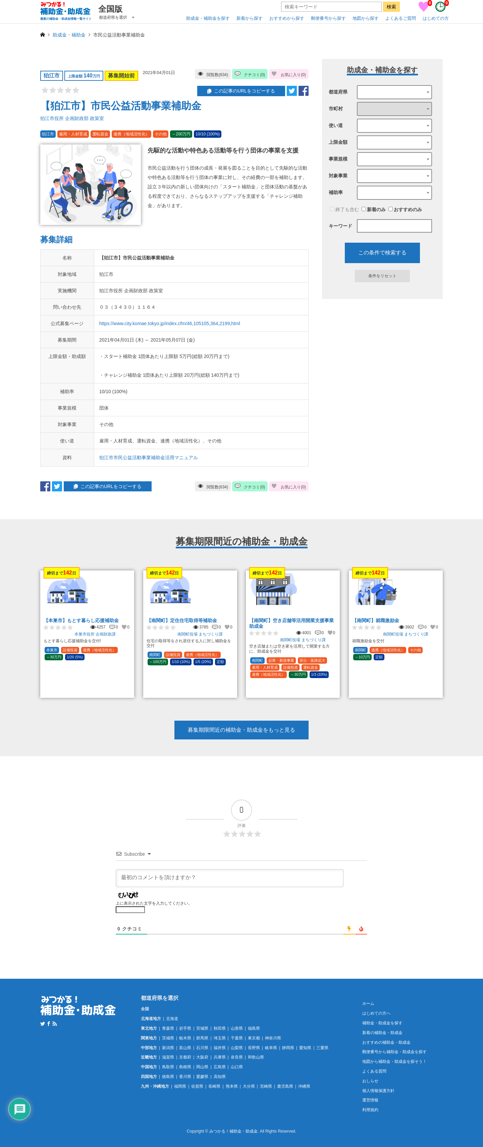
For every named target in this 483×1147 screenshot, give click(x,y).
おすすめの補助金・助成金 (386, 1042)
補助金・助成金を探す (382, 1023)
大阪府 (202, 1057)
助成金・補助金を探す (208, 18)
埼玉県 (220, 1038)
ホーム (368, 1003)
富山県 (185, 1047)
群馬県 (202, 1038)
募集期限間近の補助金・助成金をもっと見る (241, 730)
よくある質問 (374, 1071)
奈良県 (237, 1057)
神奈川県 (273, 1038)
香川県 (185, 1076)
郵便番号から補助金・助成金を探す (394, 1051)
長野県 (254, 1047)
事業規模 (338, 159)
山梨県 (237, 1047)
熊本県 (232, 1086)
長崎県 (214, 1086)
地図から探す (366, 18)
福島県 (254, 1028)
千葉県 (237, 1038)
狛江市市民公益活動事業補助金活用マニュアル (148, 457)
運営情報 (370, 1100)
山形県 (237, 1028)
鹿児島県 (285, 1086)
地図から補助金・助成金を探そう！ (394, 1061)
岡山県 (202, 1067)
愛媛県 (202, 1076)
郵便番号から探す (328, 18)
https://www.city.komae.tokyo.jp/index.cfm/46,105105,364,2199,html (169, 323)
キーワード (340, 226)
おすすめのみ (405, 209)
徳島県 (168, 1076)
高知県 (220, 1076)
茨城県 (168, 1038)
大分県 (249, 1086)
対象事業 (338, 175)
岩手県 (185, 1028)
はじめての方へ (376, 1013)
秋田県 (220, 1028)
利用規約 (370, 1109)
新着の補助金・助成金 (382, 1032)
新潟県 (168, 1047)
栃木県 (185, 1038)
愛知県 (305, 1047)
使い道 (336, 125)
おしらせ (370, 1081)
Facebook (48, 1023)
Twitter (42, 1023)
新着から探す (249, 18)
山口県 (237, 1067)
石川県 (202, 1047)
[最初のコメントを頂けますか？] (230, 878)
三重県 (322, 1047)
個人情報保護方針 (378, 1090)
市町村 (336, 108)
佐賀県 (197, 1086)
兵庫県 (220, 1057)
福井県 (220, 1047)
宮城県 (202, 1028)
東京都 (254, 1038)
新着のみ (374, 209)
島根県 (185, 1067)
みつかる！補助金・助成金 (233, 1131)
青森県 (168, 1028)
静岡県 (288, 1047)
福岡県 (180, 1086)
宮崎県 (266, 1086)
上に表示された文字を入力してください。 (154, 903)
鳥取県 (168, 1067)
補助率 (336, 192)
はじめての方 (436, 18)
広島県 (220, 1067)
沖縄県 (304, 1086)
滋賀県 (168, 1057)
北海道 (172, 1018)
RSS (54, 1023)
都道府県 (338, 92)
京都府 (185, 1057)
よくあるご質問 (400, 18)
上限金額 (338, 142)
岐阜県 (271, 1047)
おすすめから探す (286, 18)
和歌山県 (256, 1057)
